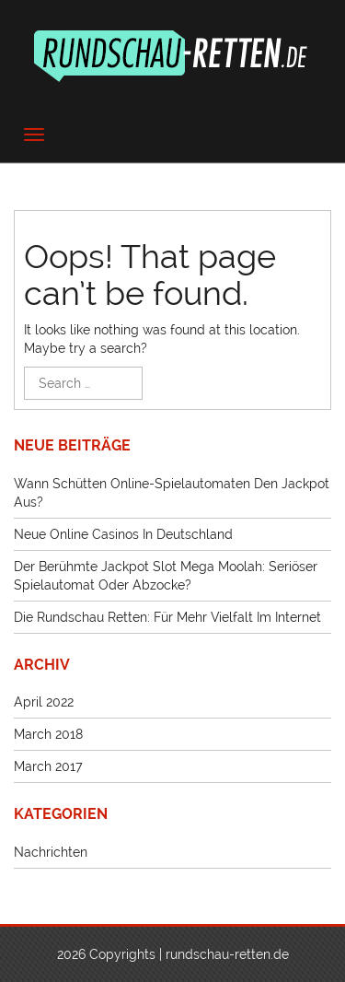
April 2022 (44, 702)
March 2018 (48, 734)
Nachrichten (50, 852)
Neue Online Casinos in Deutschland (123, 534)
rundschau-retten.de (227, 954)
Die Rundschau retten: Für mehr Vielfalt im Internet (167, 617)
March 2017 (48, 766)
